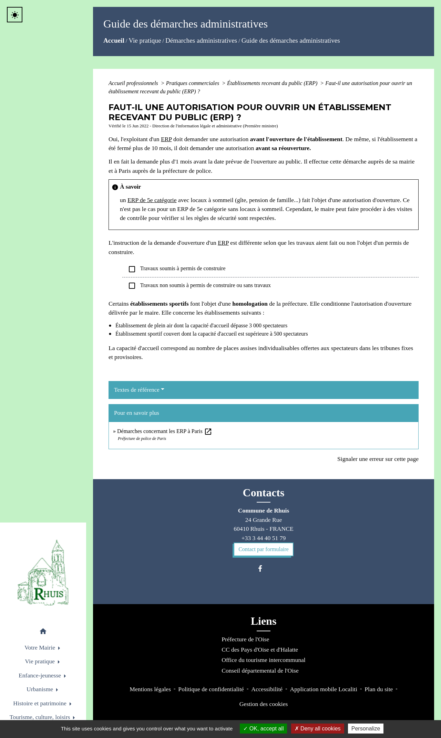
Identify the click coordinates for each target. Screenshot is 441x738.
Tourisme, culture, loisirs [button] (41, 717)
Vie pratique (145, 40)
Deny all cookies (318, 728)
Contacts (264, 492)
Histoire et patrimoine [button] (40, 703)
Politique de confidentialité (211, 689)
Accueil (113, 40)
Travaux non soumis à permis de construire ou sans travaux (199, 286)
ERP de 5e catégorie (152, 200)
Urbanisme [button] (41, 689)
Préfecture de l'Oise (245, 639)
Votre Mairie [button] (40, 647)
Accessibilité (267, 689)
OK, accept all (263, 728)
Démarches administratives (201, 40)
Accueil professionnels (134, 83)
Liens (264, 621)
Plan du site (379, 689)
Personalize (365, 728)
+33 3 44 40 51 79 (264, 538)
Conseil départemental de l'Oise (260, 670)
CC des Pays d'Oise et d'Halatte (260, 649)
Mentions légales (150, 689)
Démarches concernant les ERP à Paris (164, 431)
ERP (166, 139)
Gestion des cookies (263, 703)
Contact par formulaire (263, 549)
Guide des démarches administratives (291, 40)
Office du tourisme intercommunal (263, 659)
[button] (43, 632)
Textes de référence (137, 390)
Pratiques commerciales (193, 83)
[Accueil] (43, 572)
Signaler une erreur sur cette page (378, 458)
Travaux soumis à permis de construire (177, 269)
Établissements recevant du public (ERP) (273, 83)
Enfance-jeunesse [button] (41, 675)
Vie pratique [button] (40, 661)
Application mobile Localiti (323, 689)
